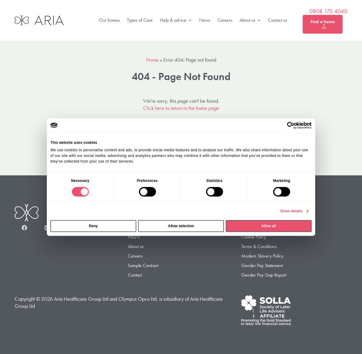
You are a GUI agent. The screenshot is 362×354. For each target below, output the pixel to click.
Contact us (277, 20)
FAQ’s (134, 237)
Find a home (322, 24)
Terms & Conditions (259, 247)
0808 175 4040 (328, 11)
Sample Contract (143, 266)
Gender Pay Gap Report (263, 275)
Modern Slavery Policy (262, 256)
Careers (224, 20)
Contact (135, 275)
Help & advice (176, 20)
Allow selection (181, 226)
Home (152, 59)
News (204, 20)
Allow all (269, 226)
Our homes (109, 20)
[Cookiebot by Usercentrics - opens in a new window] (285, 125)
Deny (93, 226)
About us (250, 20)
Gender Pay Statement (262, 266)
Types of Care (140, 20)
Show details (291, 211)
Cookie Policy (253, 237)
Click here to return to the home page (181, 108)
